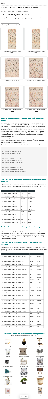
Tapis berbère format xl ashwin (12, 80)
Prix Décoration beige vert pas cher (11, 167)
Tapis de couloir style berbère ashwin (12, 51)
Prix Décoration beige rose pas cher (11, 165)
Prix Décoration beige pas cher (10, 149)
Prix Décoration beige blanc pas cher (12, 151)
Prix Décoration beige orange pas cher (12, 174)
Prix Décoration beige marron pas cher (12, 162)
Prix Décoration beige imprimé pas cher (12, 169)
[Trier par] (10, 24)
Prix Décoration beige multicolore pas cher (14, 171)
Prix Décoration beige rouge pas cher (12, 160)
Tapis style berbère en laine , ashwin (36, 80)
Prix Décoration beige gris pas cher (11, 156)
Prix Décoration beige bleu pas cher (11, 153)
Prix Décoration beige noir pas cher (11, 158)
